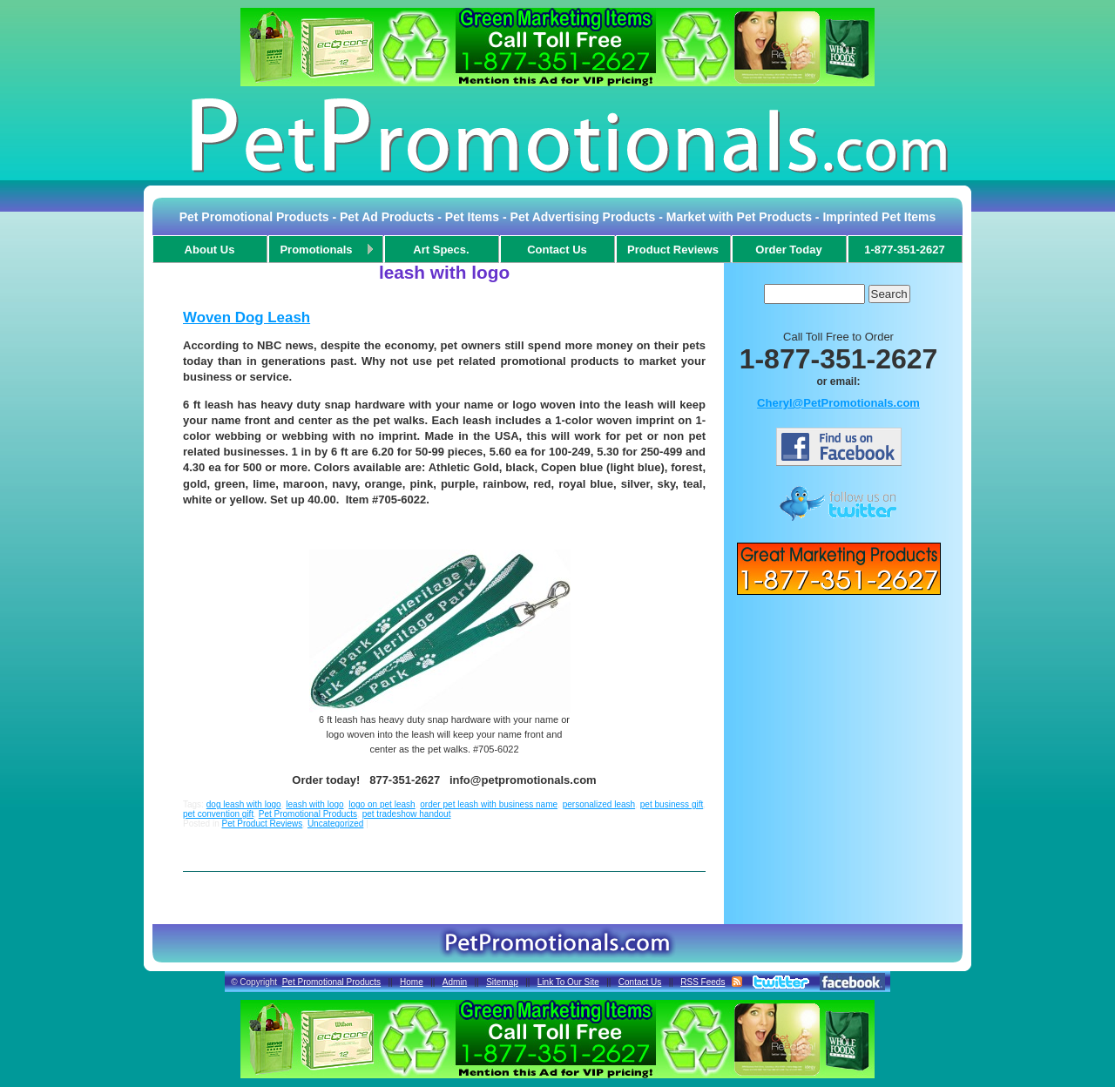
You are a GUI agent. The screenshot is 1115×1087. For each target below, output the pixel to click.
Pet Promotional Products (308, 814)
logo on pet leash (381, 804)
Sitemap (502, 982)
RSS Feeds (702, 982)
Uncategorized (335, 823)
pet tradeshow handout (406, 814)
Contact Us (639, 982)
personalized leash (599, 804)
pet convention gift (218, 814)
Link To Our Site (568, 982)
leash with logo (314, 804)
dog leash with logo (243, 804)
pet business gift (671, 804)
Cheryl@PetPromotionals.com (838, 402)
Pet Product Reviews (261, 823)
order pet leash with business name (489, 804)
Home (411, 982)
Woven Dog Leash (246, 317)
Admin (455, 982)
